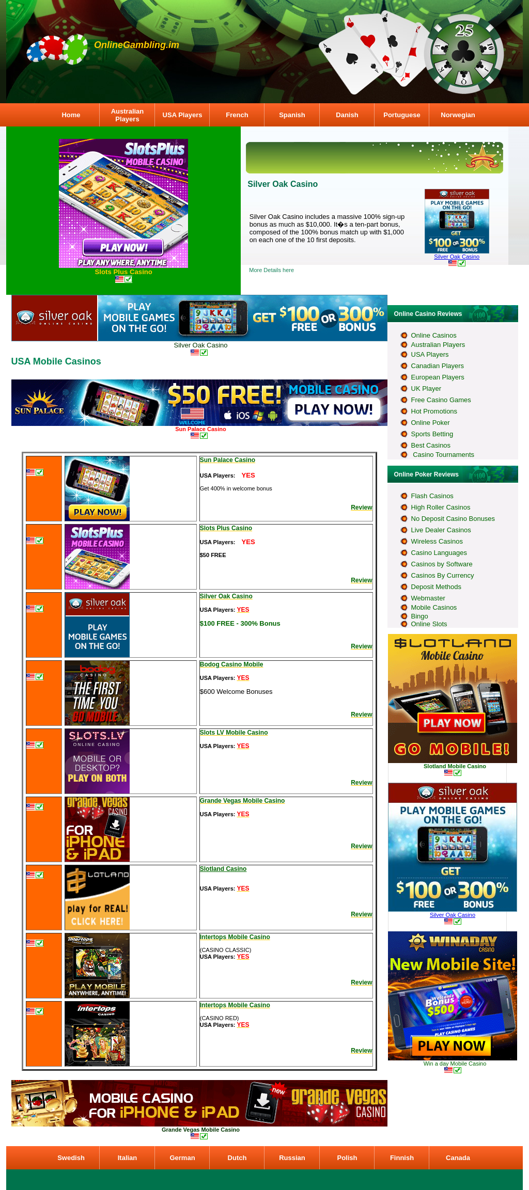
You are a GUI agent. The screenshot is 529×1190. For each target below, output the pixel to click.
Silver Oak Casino (456, 256)
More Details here (271, 270)
